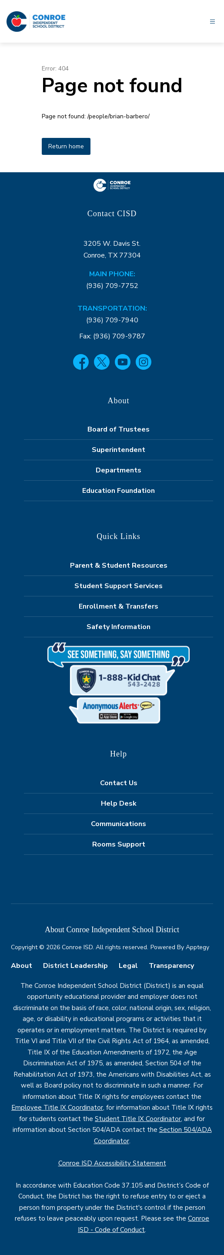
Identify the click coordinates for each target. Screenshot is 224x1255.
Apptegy (197, 947)
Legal (128, 966)
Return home (66, 146)
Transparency (171, 966)
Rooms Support (118, 844)
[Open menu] (212, 22)
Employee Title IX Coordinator (57, 1107)
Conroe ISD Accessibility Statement (112, 1163)
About (21, 966)
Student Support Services (118, 586)
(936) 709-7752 (112, 286)
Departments (118, 470)
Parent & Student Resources (118, 565)
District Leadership (75, 966)
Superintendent (118, 450)
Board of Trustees (118, 429)
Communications (118, 824)
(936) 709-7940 (112, 320)
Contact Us (118, 783)
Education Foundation (118, 490)
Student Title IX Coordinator (138, 1118)
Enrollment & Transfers (118, 606)
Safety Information (118, 627)
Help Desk (119, 803)
